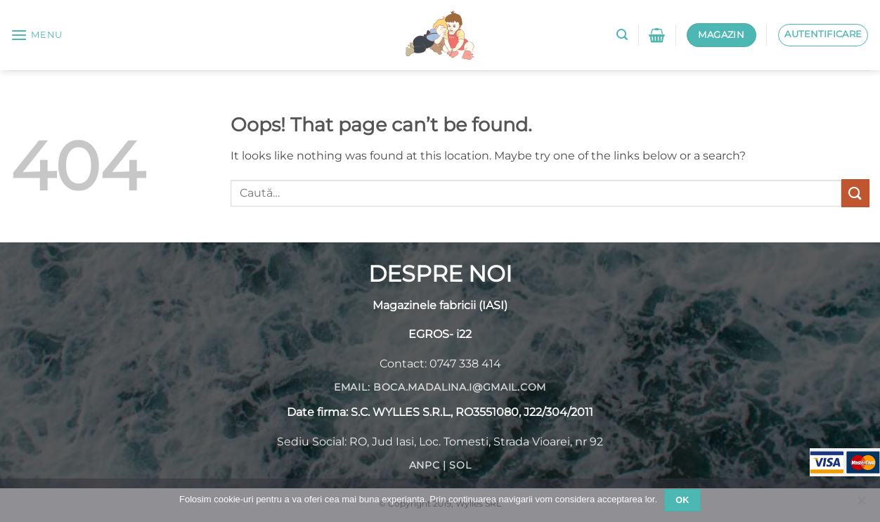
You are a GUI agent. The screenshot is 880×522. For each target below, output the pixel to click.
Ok (682, 500)
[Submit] (855, 193)
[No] (861, 504)
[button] (37, 35)
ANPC (424, 465)
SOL (460, 465)
